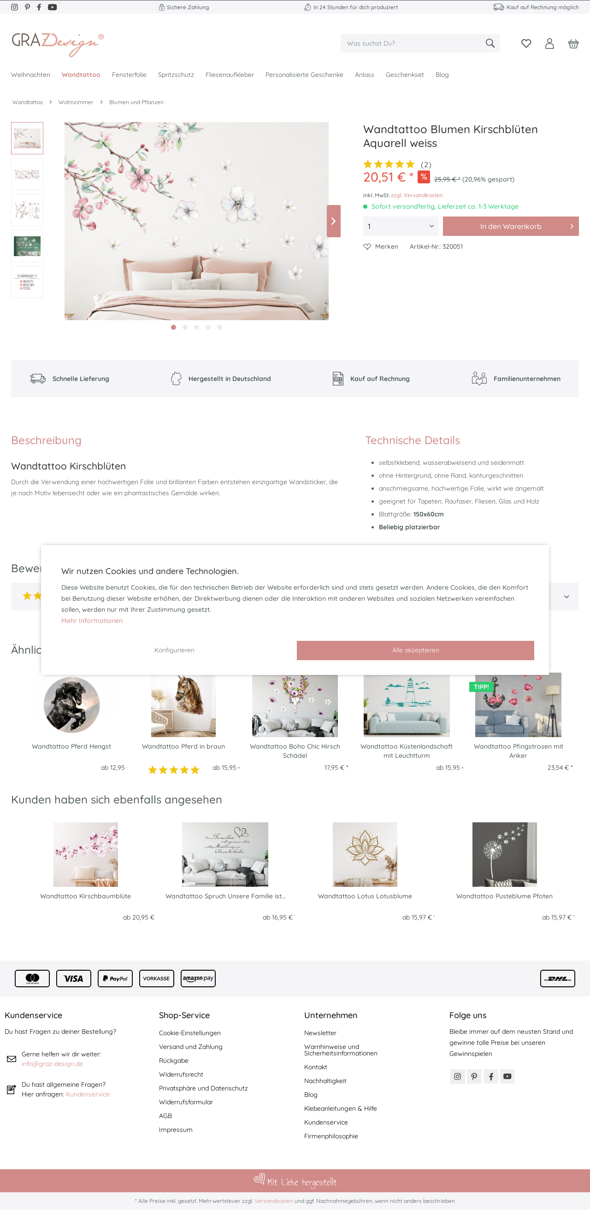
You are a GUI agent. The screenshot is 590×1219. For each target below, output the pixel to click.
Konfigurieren (174, 650)
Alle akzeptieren (415, 650)
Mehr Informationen (92, 620)
